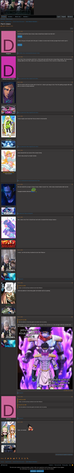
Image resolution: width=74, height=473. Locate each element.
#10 (71, 316)
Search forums (9, 19)
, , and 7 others (30, 53)
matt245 (9, 272)
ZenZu (8, 104)
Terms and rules (57, 464)
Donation (10, 16)
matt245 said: (21, 285)
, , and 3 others (29, 78)
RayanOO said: (22, 319)
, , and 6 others (29, 112)
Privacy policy (65, 464)
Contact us (51, 464)
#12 (71, 421)
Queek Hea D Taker (9, 239)
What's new (18, 16)
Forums (4, 16)
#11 (71, 396)
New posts (3, 19)
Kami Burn (8, 206)
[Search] (70, 16)
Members (25, 16)
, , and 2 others (29, 146)
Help (70, 464)
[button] (13, 16)
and (26, 213)
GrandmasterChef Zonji (9, 443)
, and (30, 180)
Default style (4, 464)
